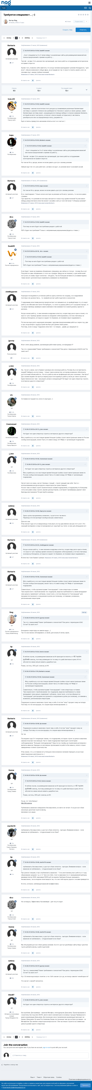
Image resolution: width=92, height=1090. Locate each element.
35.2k (11, 263)
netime (11, 506)
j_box (11, 366)
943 (12, 309)
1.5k (12, 843)
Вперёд (27, 38)
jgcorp (11, 341)
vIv (11, 395)
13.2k (11, 412)
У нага (22, 22)
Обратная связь (48, 1077)
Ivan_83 (11, 99)
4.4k (12, 1012)
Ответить (83, 30)
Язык (32, 1077)
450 (12, 523)
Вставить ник (25, 80)
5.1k (12, 664)
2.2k (12, 383)
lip (11, 647)
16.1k (12, 116)
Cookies (59, 1077)
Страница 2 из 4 (41, 38)
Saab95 (11, 246)
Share (68, 21)
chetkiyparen (11, 292)
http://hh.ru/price (26, 803)
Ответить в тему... (20, 1055)
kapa (11, 135)
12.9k (11, 629)
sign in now (46, 1047)
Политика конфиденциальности (80, 1079)
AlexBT (11, 995)
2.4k (12, 234)
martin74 (11, 826)
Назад (9, 38)
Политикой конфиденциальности (14, 1087)
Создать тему (67, 30)
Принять (85, 1085)
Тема (39, 1077)
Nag (15, 20)
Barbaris (11, 45)
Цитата (38, 80)
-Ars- (11, 217)
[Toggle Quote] (24, 50)
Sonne (11, 770)
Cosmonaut (11, 424)
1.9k (12, 152)
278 (12, 441)
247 (12, 63)
